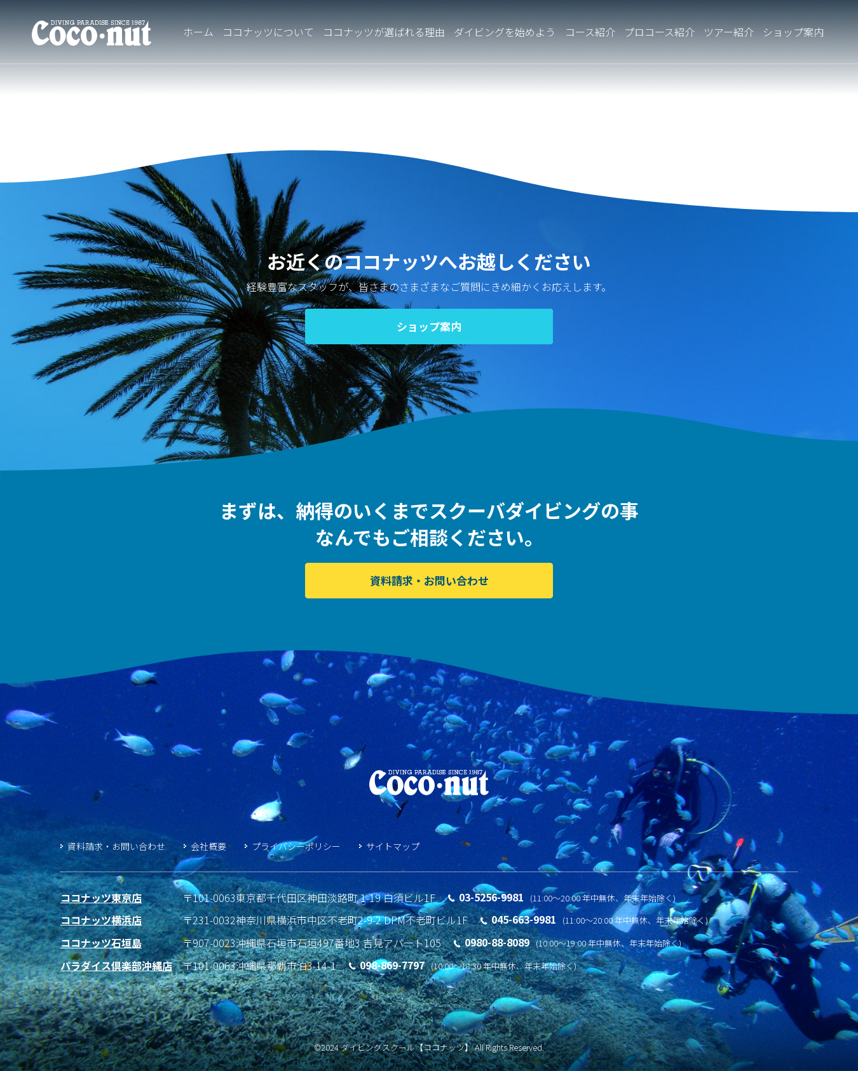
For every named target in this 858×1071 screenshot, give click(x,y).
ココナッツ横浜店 (101, 919)
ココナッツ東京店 (101, 897)
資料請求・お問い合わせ (116, 846)
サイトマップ (392, 846)
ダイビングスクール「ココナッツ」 (429, 782)
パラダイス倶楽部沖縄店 (116, 965)
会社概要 (208, 846)
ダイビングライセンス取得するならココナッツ (91, 33)
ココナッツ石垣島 (101, 942)
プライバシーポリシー (296, 846)
